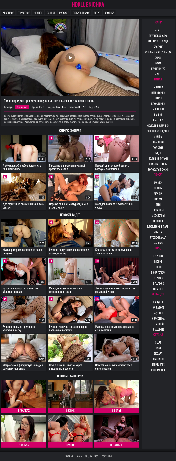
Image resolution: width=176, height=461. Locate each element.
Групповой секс (158, 35)
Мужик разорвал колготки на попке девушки (22, 251)
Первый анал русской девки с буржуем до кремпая (112, 167)
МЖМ (158, 63)
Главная (68, 456)
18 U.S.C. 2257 (91, 456)
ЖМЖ (158, 57)
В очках (24, 444)
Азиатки (158, 87)
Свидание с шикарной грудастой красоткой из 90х (67, 167)
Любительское (81, 13)
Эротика (109, 13)
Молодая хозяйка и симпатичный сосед (114, 205)
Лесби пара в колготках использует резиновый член (115, 290)
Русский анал (158, 237)
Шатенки (158, 120)
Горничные (158, 210)
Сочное (51, 13)
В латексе (116, 444)
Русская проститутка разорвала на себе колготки (114, 328)
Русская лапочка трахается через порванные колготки (68, 328)
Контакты (106, 456)
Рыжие (158, 114)
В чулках (24, 410)
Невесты (158, 221)
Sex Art (158, 353)
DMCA (79, 456)
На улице (158, 313)
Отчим (158, 199)
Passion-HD (158, 359)
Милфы (158, 136)
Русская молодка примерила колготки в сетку (19, 328)
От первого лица (158, 41)
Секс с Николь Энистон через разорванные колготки (65, 367)
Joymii (158, 348)
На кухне (158, 302)
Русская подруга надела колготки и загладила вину (69, 251)
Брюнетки (158, 109)
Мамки (158, 182)
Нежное (38, 13)
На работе (158, 307)
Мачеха (158, 193)
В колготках (22, 107)
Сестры (158, 188)
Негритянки (158, 92)
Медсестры (158, 215)
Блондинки (158, 103)
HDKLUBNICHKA (88, 4)
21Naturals (158, 364)
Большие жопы (158, 164)
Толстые (158, 147)
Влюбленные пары (158, 226)
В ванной (158, 324)
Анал (158, 30)
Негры (158, 98)
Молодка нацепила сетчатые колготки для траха (65, 290)
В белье (116, 410)
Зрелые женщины (158, 131)
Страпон (70, 444)
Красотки (158, 142)
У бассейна (158, 318)
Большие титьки (158, 158)
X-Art (158, 342)
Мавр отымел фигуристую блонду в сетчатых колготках (23, 367)
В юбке (70, 410)
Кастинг (158, 46)
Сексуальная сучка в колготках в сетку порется (113, 367)
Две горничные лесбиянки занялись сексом (23, 205)
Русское (64, 13)
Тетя (158, 204)
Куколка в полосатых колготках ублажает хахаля (20, 290)
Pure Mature (158, 370)
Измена (158, 232)
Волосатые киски (158, 169)
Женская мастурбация (158, 52)
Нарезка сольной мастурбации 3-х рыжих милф (68, 205)
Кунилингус (158, 68)
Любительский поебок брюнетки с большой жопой (22, 167)
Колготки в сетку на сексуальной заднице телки (113, 251)
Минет (158, 74)
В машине (158, 329)
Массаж (158, 243)
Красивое (8, 13)
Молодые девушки (158, 125)
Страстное (24, 13)
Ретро (97, 13)
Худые (158, 153)
